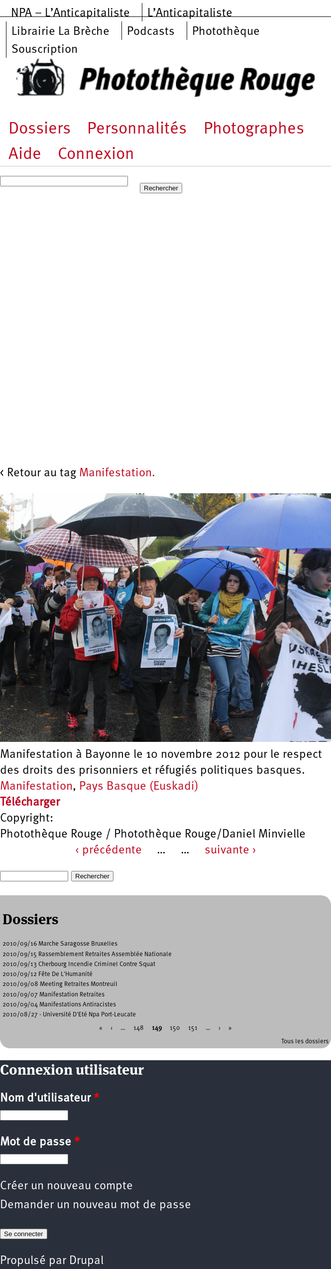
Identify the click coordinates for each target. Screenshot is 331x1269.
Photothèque (226, 32)
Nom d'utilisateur (49, 1099)
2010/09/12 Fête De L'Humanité (47, 974)
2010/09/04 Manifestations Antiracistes (59, 1004)
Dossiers (39, 129)
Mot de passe (40, 1142)
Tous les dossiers (305, 1041)
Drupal (86, 1261)
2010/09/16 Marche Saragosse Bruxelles (59, 944)
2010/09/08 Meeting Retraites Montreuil (59, 984)
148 (138, 1028)
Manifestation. (117, 473)
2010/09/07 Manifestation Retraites (53, 994)
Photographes (254, 129)
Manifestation (36, 787)
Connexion (96, 154)
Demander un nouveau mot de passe (95, 1205)
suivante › (230, 850)
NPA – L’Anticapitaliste (70, 13)
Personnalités (137, 129)
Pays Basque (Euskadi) (139, 787)
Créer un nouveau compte (66, 1186)
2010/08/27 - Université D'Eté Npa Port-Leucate (69, 1014)
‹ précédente (108, 850)
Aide (24, 154)
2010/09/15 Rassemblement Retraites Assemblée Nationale (87, 954)
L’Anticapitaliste (189, 13)
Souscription (44, 50)
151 (193, 1028)
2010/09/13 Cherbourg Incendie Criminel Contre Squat (78, 964)
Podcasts (151, 32)
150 (175, 1028)
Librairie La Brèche (60, 32)
